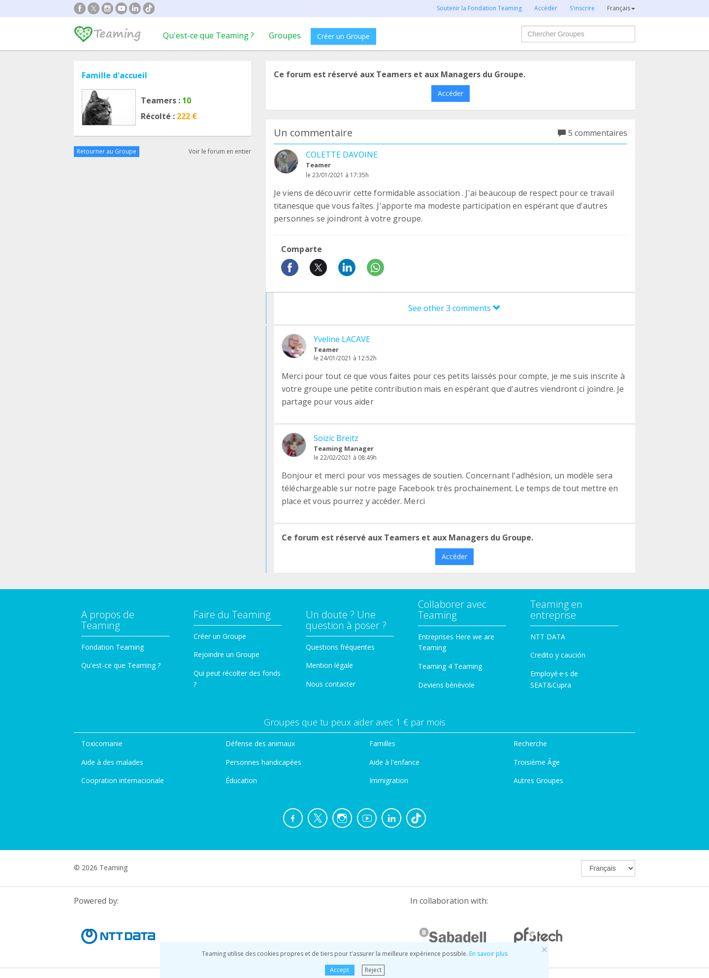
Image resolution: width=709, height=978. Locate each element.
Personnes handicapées (263, 762)
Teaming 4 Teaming (450, 666)
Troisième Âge (537, 762)
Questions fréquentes (340, 647)
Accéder (450, 93)
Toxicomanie (102, 743)
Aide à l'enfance (394, 762)
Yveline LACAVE (342, 339)
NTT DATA (547, 636)
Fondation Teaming (112, 647)
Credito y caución (557, 655)
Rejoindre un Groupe (226, 654)
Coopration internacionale (122, 780)
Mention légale (329, 665)
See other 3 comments (454, 308)
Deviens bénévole (446, 685)
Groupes (285, 35)
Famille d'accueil (114, 75)
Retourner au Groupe (106, 151)
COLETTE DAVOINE (342, 154)
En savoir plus (488, 953)
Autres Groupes (538, 780)
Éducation (241, 780)
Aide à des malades (112, 762)
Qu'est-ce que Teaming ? (208, 35)
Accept (339, 970)
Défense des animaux (260, 743)
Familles (382, 743)
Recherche (530, 743)
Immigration (388, 780)
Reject (373, 970)
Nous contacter (330, 684)
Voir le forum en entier (220, 151)
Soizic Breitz (336, 438)
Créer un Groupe (343, 36)
